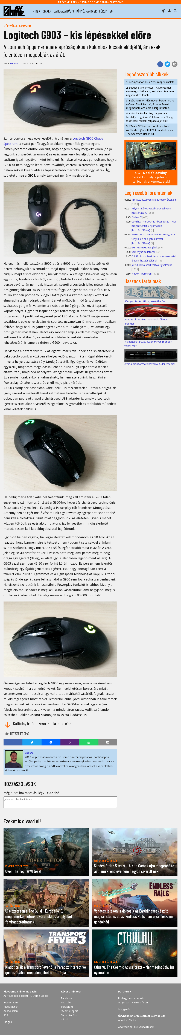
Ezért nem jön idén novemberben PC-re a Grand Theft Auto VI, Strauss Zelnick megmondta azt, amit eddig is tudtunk (150, 104)
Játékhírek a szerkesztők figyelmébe (152, 265)
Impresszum (11, 1002)
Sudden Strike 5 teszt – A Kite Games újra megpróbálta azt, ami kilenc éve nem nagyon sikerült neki (150, 91)
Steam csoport (69, 1011)
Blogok (8, 1022)
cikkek (47, 11)
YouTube (66, 1002)
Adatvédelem (11, 1011)
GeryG (14, 63)
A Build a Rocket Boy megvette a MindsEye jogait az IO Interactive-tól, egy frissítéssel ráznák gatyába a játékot (150, 117)
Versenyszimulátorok (143, 252)
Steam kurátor (69, 1015)
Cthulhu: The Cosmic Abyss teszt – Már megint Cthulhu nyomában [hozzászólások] (154, 226)
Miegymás (124, 1009)
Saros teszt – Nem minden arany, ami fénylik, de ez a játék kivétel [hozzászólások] (153, 239)
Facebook (66, 998)
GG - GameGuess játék (145, 247)
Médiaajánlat (11, 1006)
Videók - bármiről (141, 273)
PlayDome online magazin (20, 991)
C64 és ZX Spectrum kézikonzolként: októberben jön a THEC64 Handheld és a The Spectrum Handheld (149, 130)
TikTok (65, 1019)
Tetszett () (17, 734)
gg (111, 11)
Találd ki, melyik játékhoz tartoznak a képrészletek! (151, 177)
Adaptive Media (127, 1020)
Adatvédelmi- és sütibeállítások (136, 1026)
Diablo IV (137, 217)
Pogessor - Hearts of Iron (133, 1002)
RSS (6, 1015)
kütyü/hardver (86, 11)
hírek (36, 11)
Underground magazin (131, 998)
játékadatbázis (64, 11)
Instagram (67, 1006)
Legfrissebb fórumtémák (148, 192)
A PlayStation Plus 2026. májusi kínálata (150, 82)
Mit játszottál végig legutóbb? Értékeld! (154, 199)
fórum (103, 11)
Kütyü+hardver (17, 26)
